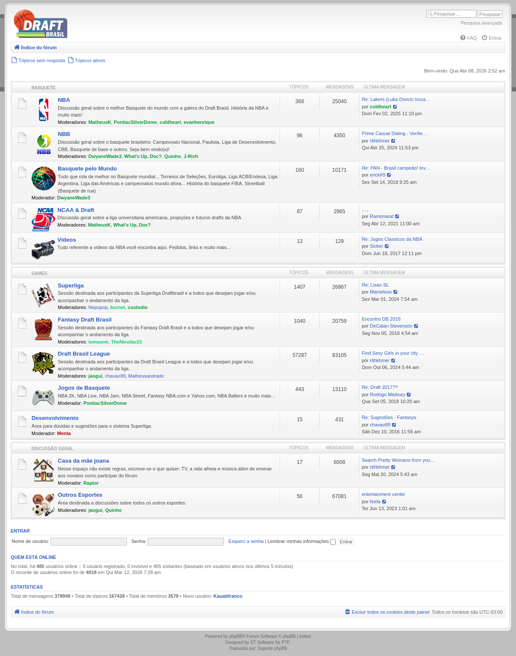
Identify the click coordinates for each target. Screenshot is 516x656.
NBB (64, 134)
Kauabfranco (228, 596)
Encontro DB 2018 (381, 319)
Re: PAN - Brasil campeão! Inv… (396, 167)
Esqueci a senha (246, 541)
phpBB (235, 636)
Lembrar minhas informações (301, 541)
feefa (375, 501)
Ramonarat (381, 216)
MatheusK (99, 122)
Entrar (20, 530)
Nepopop (98, 307)
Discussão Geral (52, 448)
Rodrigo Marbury (387, 394)
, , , (365, 209)
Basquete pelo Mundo (87, 168)
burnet (117, 307)
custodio (138, 307)
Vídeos (66, 240)
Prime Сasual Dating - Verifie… (394, 133)
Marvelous (381, 291)
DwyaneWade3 (105, 156)
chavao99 (115, 375)
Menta (64, 433)
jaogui (95, 375)
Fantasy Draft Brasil (85, 319)
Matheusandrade (146, 375)
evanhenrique (199, 122)
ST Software (262, 642)
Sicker (376, 246)
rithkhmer (380, 140)
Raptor (90, 483)
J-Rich (190, 156)
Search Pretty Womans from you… (398, 460)
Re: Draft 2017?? (380, 387)
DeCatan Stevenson (391, 325)
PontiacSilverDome (135, 122)
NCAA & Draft (75, 210)
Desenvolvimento (55, 418)
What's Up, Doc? (143, 156)
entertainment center (383, 494)
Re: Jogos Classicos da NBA (392, 239)
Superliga (71, 285)
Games (39, 273)
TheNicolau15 (126, 341)
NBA (64, 100)
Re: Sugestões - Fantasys (389, 417)
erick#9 (377, 174)
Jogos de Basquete (84, 388)
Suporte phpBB (272, 648)
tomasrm (98, 341)
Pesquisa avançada (481, 22)
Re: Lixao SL (375, 284)
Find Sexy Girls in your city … (393, 353)
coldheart (170, 122)
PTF (285, 642)
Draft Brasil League (84, 353)
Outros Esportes (80, 495)
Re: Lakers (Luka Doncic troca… (396, 99)
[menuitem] (468, 38)
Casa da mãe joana (83, 460)
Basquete (43, 87)
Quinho (172, 156)
